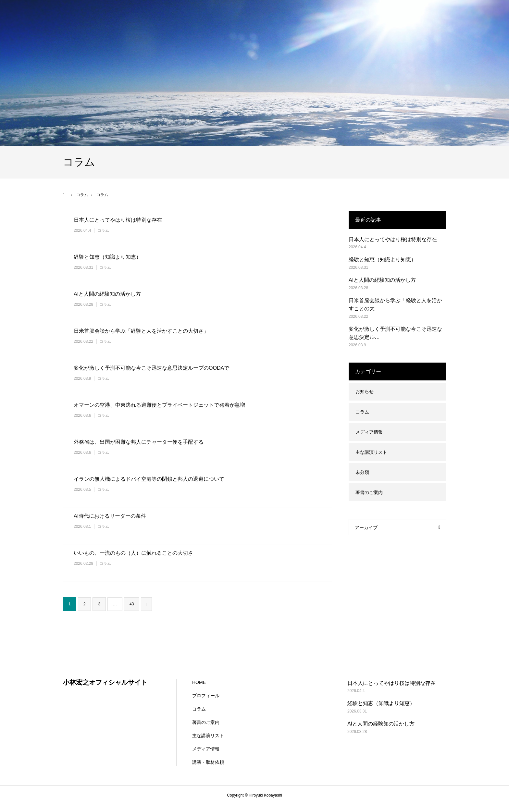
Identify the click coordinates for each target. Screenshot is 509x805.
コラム (103, 230)
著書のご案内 (369, 492)
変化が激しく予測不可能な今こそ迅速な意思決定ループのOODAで (151, 368)
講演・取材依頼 (208, 762)
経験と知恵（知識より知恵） (107, 257)
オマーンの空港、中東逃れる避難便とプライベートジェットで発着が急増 (159, 405)
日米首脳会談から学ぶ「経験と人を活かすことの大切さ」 (141, 331)
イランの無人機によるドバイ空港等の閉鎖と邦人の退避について (149, 479)
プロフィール (205, 695)
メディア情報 (369, 432)
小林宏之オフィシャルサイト (105, 682)
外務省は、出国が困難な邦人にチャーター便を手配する (139, 442)
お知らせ (364, 391)
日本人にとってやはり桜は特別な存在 (118, 220)
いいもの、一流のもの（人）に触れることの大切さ (133, 553)
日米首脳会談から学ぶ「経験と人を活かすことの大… (395, 305)
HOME (199, 682)
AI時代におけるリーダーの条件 (110, 516)
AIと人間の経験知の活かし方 (107, 294)
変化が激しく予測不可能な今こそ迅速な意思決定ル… (395, 333)
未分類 (362, 472)
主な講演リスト (371, 452)
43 (132, 604)
